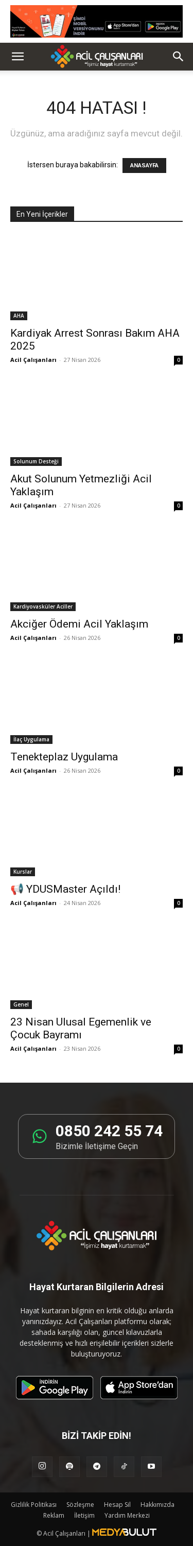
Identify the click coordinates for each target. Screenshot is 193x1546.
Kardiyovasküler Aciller (43, 606)
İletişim (84, 1515)
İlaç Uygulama (31, 739)
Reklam (53, 1515)
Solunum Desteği (36, 461)
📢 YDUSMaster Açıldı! (65, 889)
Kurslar (22, 871)
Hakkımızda (157, 1504)
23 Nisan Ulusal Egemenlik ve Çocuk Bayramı (80, 1028)
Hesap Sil (117, 1504)
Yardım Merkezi (127, 1515)
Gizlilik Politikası (34, 1504)
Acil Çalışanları (33, 359)
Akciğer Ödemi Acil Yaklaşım (79, 624)
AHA (18, 315)
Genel (21, 1004)
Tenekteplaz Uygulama (64, 757)
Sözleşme (80, 1504)
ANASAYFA (144, 165)
